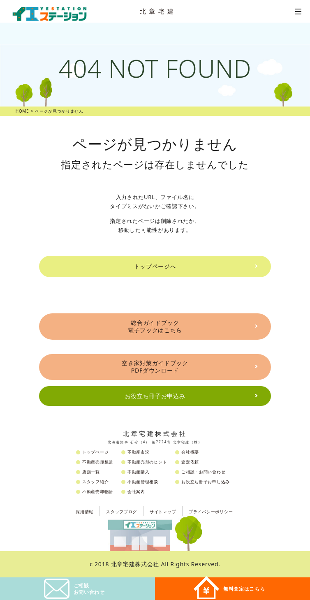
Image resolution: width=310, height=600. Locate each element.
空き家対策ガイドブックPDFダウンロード (155, 366)
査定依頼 (190, 462)
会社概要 (190, 452)
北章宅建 (158, 11)
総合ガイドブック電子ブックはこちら (155, 326)
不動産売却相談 (97, 462)
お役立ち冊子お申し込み (205, 481)
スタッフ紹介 (95, 481)
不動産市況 (138, 452)
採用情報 (84, 511)
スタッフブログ (121, 511)
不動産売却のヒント (147, 462)
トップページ (95, 452)
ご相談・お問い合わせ (203, 472)
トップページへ (155, 266)
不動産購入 (138, 472)
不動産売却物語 (97, 491)
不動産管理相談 (142, 481)
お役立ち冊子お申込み (155, 396)
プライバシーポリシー (211, 511)
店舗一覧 (91, 472)
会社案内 (136, 491)
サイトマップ (163, 511)
